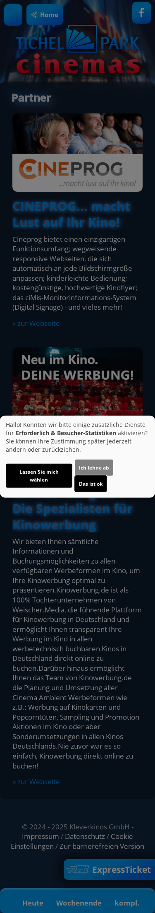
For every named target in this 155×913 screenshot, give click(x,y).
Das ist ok (91, 483)
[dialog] (77, 456)
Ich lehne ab (94, 467)
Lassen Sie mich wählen (39, 475)
